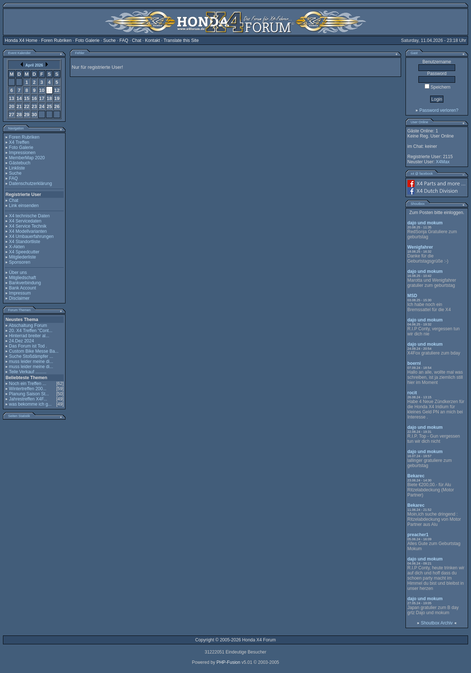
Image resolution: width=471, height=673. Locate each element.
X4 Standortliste (24, 241)
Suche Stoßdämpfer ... (31, 356)
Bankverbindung (25, 282)
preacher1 (417, 534)
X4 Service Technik (27, 226)
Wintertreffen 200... (27, 388)
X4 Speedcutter (24, 251)
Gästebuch (19, 162)
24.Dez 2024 (21, 340)
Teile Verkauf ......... (27, 371)
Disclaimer (19, 298)
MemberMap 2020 (27, 157)
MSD (412, 295)
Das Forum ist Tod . (28, 346)
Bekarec (416, 475)
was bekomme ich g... (30, 404)
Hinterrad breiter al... (29, 335)
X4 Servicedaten (25, 221)
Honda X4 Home (21, 40)
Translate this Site (181, 40)
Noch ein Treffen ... (27, 383)
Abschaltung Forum (28, 325)
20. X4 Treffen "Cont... (30, 330)
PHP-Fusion (228, 662)
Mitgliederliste (22, 257)
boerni (414, 363)
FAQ (124, 40)
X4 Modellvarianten (28, 231)
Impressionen (22, 152)
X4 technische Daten (29, 215)
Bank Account (22, 288)
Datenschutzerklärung (30, 183)
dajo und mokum (425, 222)
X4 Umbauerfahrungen (31, 236)
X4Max (442, 161)
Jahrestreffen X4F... (28, 399)
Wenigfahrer (420, 247)
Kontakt (152, 40)
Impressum (20, 293)
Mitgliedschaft (22, 277)
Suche (109, 40)
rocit (412, 392)
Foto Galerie (87, 40)
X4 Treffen (19, 142)
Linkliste (17, 168)
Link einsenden (24, 205)
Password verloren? (438, 110)
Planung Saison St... (29, 393)
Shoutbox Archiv (437, 623)
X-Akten (17, 246)
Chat (136, 40)
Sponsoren (19, 262)
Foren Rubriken (56, 40)
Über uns (18, 272)
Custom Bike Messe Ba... (34, 351)
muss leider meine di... (31, 361)
